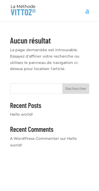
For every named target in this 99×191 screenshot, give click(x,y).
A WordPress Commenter (34, 138)
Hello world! (21, 114)
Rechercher (75, 88)
